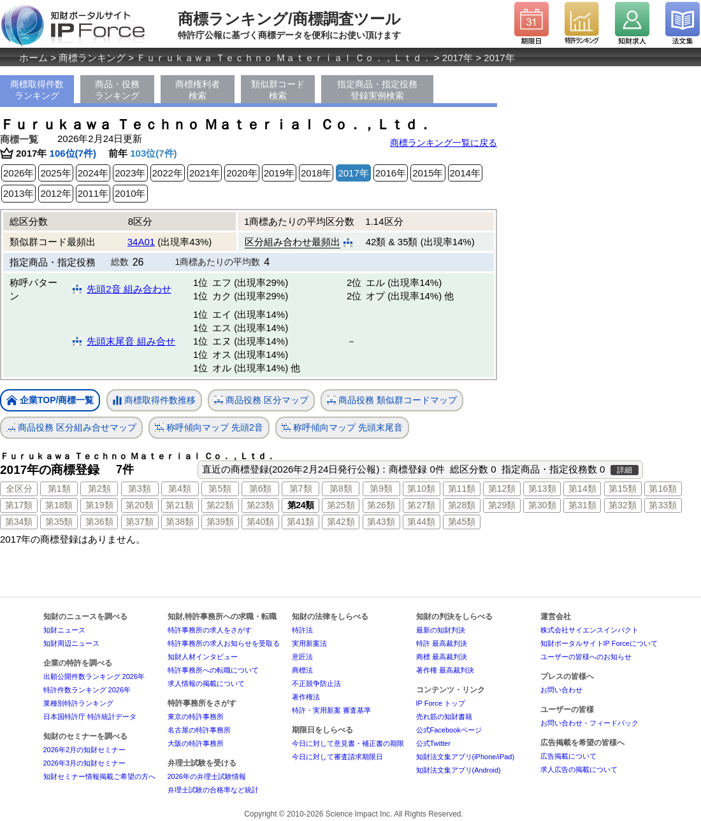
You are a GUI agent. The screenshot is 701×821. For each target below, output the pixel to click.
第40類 (261, 522)
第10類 (421, 488)
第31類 (582, 505)
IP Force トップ (440, 703)
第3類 (139, 488)
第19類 (99, 505)
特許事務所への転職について (213, 670)
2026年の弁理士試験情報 (207, 776)
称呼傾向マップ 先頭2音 (209, 427)
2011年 (93, 193)
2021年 (204, 173)
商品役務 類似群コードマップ (392, 400)
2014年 (465, 173)
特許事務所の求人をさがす (210, 630)
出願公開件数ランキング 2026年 (94, 676)
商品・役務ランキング (117, 90)
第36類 (99, 522)
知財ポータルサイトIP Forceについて (599, 643)
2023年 (130, 173)
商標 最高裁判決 (441, 656)
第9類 (381, 488)
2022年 (167, 173)
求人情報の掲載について (206, 683)
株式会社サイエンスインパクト (589, 630)
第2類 (99, 488)
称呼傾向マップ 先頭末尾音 (342, 427)
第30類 (542, 505)
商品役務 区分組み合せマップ (71, 427)
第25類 (341, 505)
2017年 (457, 57)
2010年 (130, 193)
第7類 (300, 488)
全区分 (19, 488)
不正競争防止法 (316, 683)
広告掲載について (568, 756)
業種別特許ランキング (78, 703)
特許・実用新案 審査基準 (331, 710)
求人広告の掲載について (579, 769)
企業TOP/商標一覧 (50, 401)
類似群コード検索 (278, 90)
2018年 (316, 173)
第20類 (140, 505)
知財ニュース (64, 630)
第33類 (663, 505)
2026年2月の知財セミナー (84, 749)
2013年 (18, 193)
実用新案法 (309, 643)
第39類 (220, 522)
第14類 (582, 488)
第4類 (179, 488)
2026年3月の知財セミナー (84, 763)
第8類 (340, 488)
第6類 (260, 488)
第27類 (421, 505)
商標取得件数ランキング (37, 90)
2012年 (55, 193)
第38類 (180, 522)
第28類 (462, 505)
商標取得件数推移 (154, 400)
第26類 (381, 505)
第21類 (180, 505)
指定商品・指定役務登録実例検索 (377, 90)
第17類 (19, 505)
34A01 (141, 241)
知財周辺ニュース (71, 643)
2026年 (18, 173)
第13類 (542, 488)
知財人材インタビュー (203, 656)
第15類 (623, 488)
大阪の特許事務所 (196, 743)
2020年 (241, 173)
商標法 (302, 670)
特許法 (302, 630)
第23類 (261, 505)
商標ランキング (92, 57)
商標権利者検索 (197, 90)
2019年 (279, 173)
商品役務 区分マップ (261, 400)
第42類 (341, 522)
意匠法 (302, 656)
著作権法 (306, 697)
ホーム (33, 57)
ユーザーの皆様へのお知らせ (586, 656)
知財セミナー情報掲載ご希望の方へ (99, 776)
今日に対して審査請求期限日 (337, 756)
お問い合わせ (561, 690)
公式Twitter (433, 743)
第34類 (19, 522)
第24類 (300, 505)
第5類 (219, 488)
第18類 (59, 505)
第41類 (301, 522)
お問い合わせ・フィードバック (589, 723)
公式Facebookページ (449, 730)
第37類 (140, 522)
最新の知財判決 (440, 630)
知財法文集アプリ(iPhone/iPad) (465, 756)
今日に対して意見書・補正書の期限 (348, 743)
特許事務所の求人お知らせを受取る (224, 643)
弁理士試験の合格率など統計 (213, 790)
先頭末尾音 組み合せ (131, 341)
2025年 (55, 173)
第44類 (421, 522)
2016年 (390, 173)
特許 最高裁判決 (441, 643)
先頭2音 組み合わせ (129, 288)
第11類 (462, 488)
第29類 (502, 505)
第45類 (462, 522)
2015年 (427, 173)
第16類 (663, 488)
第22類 (220, 505)
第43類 (381, 522)
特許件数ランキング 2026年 (87, 690)
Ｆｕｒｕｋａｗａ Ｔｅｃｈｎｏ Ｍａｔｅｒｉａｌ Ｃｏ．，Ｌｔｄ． (283, 57)
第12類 (502, 488)
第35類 (59, 522)
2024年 (93, 173)
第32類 (623, 505)
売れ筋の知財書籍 (444, 716)
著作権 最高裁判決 (445, 670)
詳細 (624, 470)
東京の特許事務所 (196, 716)
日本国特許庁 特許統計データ (89, 716)
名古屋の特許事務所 (199, 730)
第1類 (59, 488)
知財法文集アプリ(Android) (458, 770)
